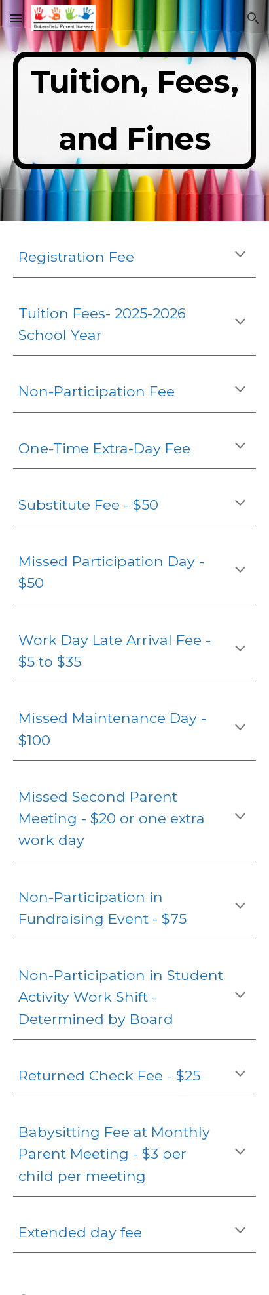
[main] (134, 110)
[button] (15, 18)
